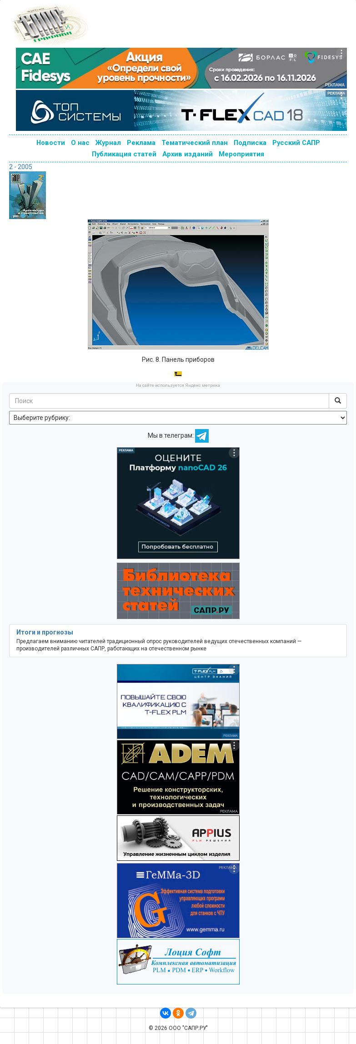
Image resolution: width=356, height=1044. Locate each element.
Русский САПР (296, 143)
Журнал (108, 143)
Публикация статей (124, 154)
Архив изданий (187, 154)
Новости (50, 143)
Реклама (141, 143)
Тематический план (194, 143)
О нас (80, 143)
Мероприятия (241, 154)
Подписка (250, 143)
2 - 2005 (20, 166)
